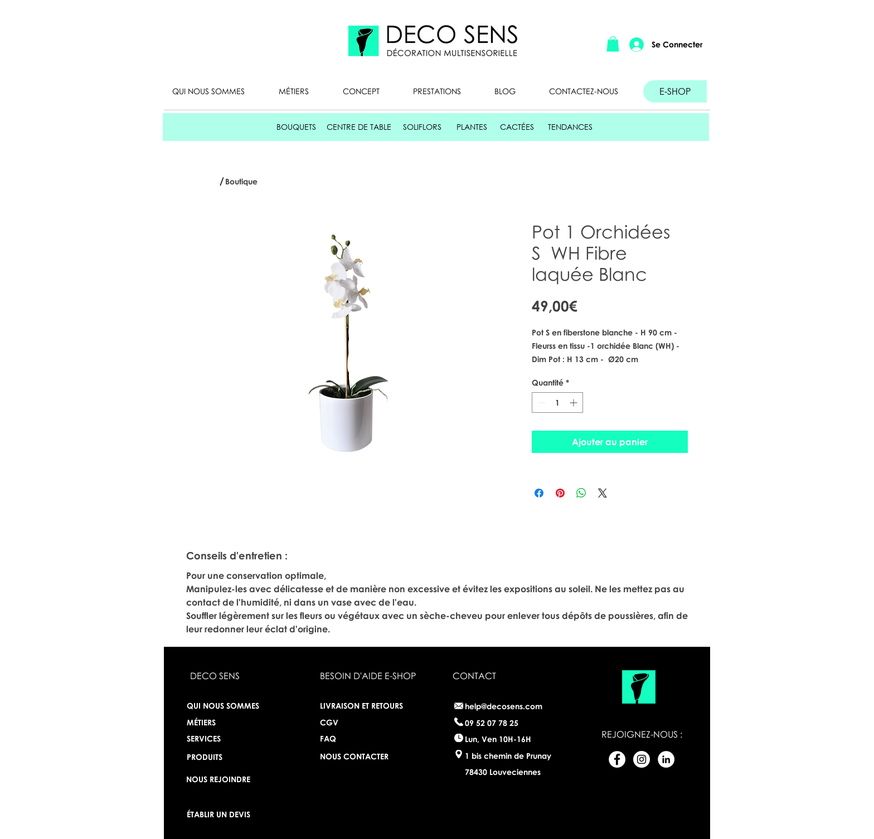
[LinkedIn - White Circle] (666, 759)
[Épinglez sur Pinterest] (560, 493)
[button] (612, 43)
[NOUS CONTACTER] (356, 756)
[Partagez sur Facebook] (539, 493)
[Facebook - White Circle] (617, 759)
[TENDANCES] (570, 127)
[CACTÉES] (517, 127)
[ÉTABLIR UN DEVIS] (223, 814)
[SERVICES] (227, 738)
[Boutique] (244, 181)
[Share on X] (602, 493)
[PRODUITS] (217, 756)
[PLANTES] (472, 127)
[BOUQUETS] (296, 127)
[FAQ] (356, 738)
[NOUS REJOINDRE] (218, 779)
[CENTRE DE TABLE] (359, 127)
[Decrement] (540, 402)
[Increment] (574, 402)
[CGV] (329, 722)
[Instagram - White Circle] (641, 759)
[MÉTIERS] (215, 722)
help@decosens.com (503, 706)
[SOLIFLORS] (422, 127)
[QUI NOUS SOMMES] (227, 706)
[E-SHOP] (675, 91)
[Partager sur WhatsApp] (581, 493)
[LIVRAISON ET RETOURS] (365, 706)
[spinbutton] (557, 402)
